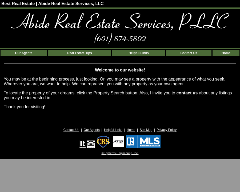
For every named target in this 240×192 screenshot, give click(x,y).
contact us (187, 93)
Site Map (146, 130)
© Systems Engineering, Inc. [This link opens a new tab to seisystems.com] (120, 153)
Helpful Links (139, 53)
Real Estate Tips (79, 53)
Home (226, 53)
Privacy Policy (167, 130)
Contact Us (188, 53)
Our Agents (23, 53)
